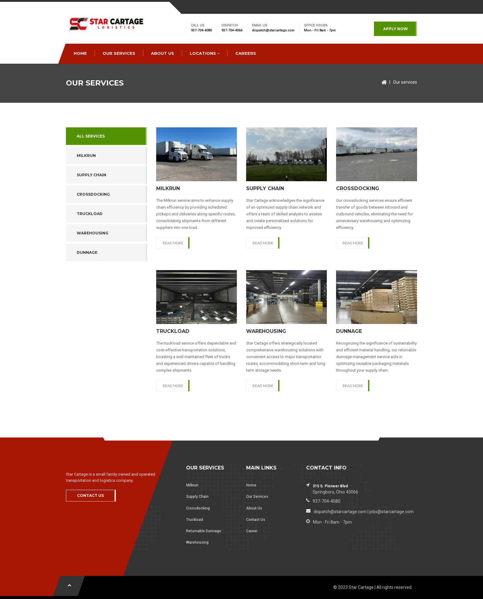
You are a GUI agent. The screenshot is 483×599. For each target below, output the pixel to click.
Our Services (257, 496)
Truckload (194, 519)
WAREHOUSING (92, 233)
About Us (254, 508)
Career (252, 531)
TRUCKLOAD (90, 213)
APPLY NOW (395, 28)
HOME (80, 53)
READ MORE (173, 243)
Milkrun (192, 485)
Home (251, 485)
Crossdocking (198, 508)
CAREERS (245, 53)
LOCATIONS (205, 53)
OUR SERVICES (119, 53)
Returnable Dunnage (203, 531)
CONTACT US (90, 495)
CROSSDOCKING (93, 194)
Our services (405, 82)
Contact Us (255, 519)
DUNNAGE (87, 252)
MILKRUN (86, 155)
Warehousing (197, 542)
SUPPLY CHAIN (91, 175)
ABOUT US (162, 53)
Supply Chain (197, 496)
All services (91, 136)
